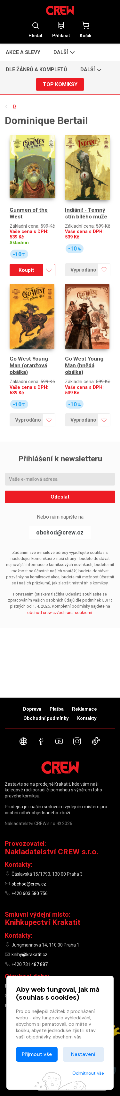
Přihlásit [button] (61, 30)
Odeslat (60, 497)
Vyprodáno (83, 270)
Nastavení (83, 1054)
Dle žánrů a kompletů (36, 69)
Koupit (26, 270)
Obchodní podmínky (46, 718)
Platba (57, 709)
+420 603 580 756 (30, 893)
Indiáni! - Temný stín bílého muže (86, 213)
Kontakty (87, 718)
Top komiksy (60, 84)
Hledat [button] (35, 30)
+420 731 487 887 (30, 964)
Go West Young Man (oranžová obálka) (29, 365)
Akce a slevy (23, 52)
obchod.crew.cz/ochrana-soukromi (59, 612)
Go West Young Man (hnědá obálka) (84, 365)
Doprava (32, 709)
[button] (63, 52)
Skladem (19, 242)
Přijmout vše (37, 1054)
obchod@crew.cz (60, 532)
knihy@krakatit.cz (29, 954)
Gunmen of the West (29, 213)
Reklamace (84, 709)
